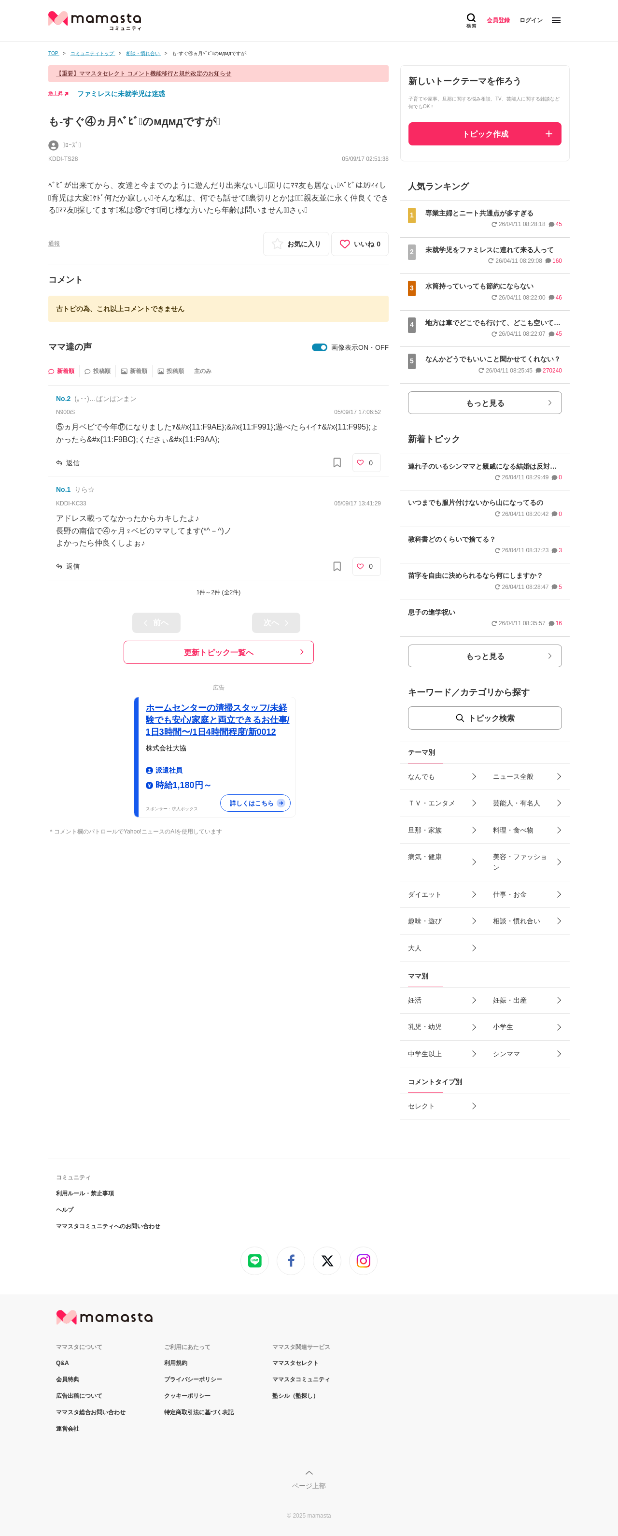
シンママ (506, 1054)
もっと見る (485, 403)
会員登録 (498, 20)
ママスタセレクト (295, 1363)
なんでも (421, 776)
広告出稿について (79, 1396)
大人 (414, 948)
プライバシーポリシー (193, 1379)
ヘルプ (64, 1210)
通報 (54, 243)
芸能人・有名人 (516, 803)
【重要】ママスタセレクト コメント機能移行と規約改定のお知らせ (143, 73)
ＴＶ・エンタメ (431, 803)
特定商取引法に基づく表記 (199, 1412)
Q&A (62, 1363)
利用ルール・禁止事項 (85, 1193)
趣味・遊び (425, 921)
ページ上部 (309, 1486)
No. (63, 398)
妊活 (414, 1000)
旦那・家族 (425, 830)
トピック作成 (485, 134)
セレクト (421, 1106)
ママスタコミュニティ (301, 1379)
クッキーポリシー (187, 1396)
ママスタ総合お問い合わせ (91, 1412)
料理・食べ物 (513, 830)
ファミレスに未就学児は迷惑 (121, 94)
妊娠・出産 (510, 1000)
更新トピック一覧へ (218, 652)
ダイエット (425, 894)
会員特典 (67, 1379)
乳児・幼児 (425, 1027)
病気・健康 (425, 857)
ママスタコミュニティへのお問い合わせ (108, 1226)
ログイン (531, 20)
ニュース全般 (513, 776)
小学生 (503, 1027)
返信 (73, 462)
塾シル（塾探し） (295, 1396)
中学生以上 (425, 1054)
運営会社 (67, 1429)
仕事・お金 (510, 894)
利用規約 (175, 1363)
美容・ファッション (520, 862)
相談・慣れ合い (516, 921)
